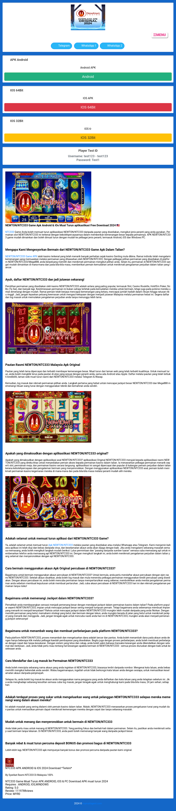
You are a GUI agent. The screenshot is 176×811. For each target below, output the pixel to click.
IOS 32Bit (88, 138)
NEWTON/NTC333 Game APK (21, 256)
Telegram (61, 45)
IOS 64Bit (88, 107)
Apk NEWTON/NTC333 (60, 545)
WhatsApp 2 (112, 45)
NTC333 (9, 232)
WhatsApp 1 (86, 45)
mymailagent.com (92, 803)
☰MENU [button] (159, 35)
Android (88, 77)
